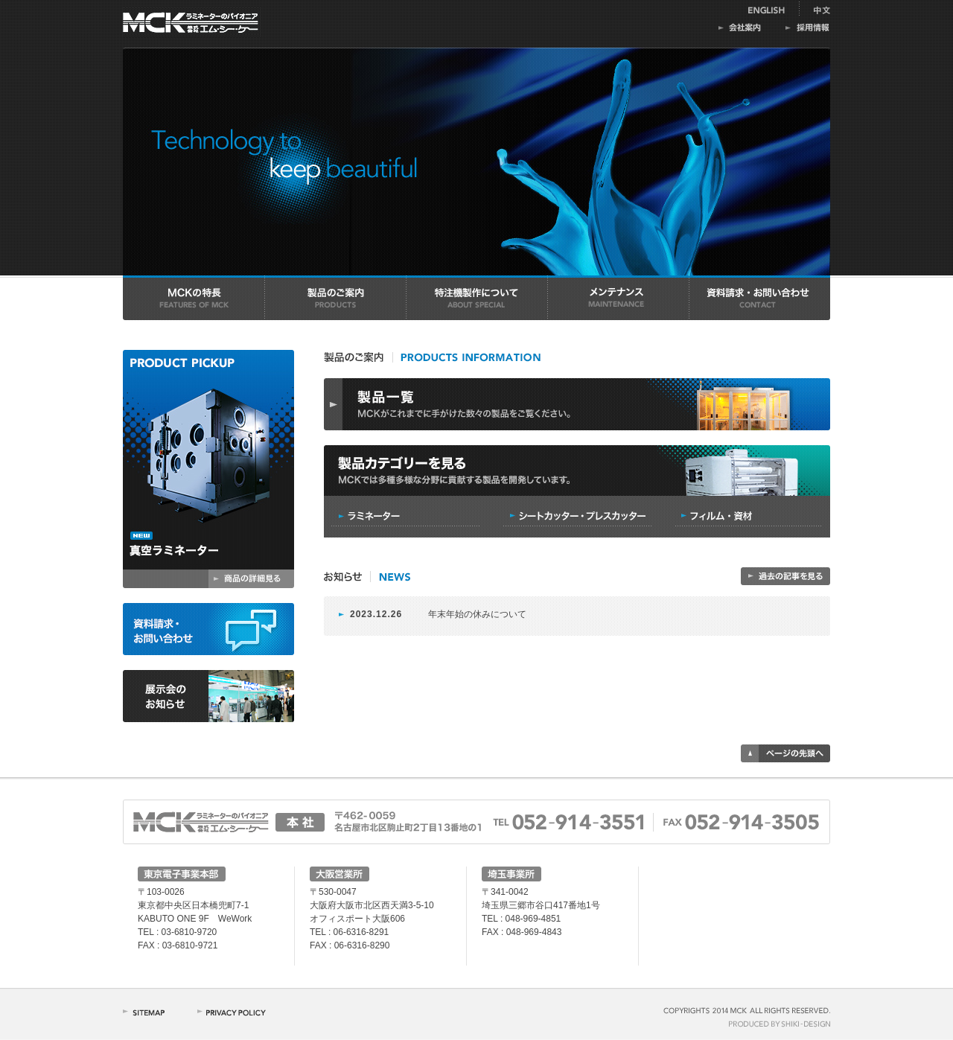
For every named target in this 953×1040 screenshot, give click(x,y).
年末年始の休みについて (477, 614)
